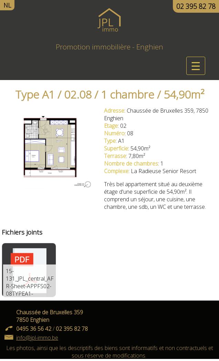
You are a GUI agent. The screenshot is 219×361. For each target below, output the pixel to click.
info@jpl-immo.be (37, 337)
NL (7, 5)
